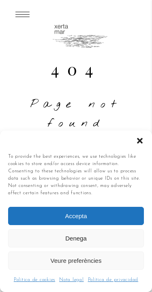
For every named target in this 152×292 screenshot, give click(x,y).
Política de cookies (34, 279)
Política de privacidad (113, 279)
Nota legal (71, 279)
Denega (76, 238)
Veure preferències (76, 260)
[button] (140, 141)
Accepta (76, 216)
